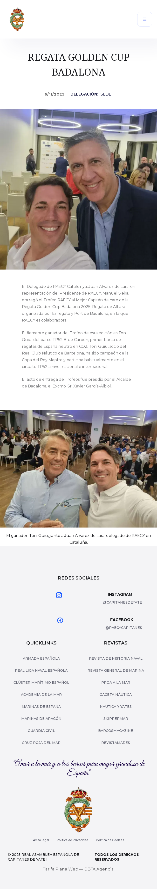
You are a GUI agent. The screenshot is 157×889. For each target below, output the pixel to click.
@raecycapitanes (123, 627)
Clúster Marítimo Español (41, 682)
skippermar (115, 718)
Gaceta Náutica (116, 694)
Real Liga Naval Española (41, 670)
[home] (17, 19)
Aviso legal (41, 840)
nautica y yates (116, 706)
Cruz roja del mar (41, 743)
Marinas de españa (41, 706)
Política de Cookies (110, 840)
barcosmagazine (115, 730)
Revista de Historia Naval (116, 658)
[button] (144, 19)
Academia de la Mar (41, 694)
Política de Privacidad (72, 840)
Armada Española (41, 658)
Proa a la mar (115, 682)
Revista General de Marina (116, 670)
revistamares (115, 743)
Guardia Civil (41, 730)
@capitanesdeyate (122, 602)
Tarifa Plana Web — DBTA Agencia (78, 869)
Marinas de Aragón (41, 718)
